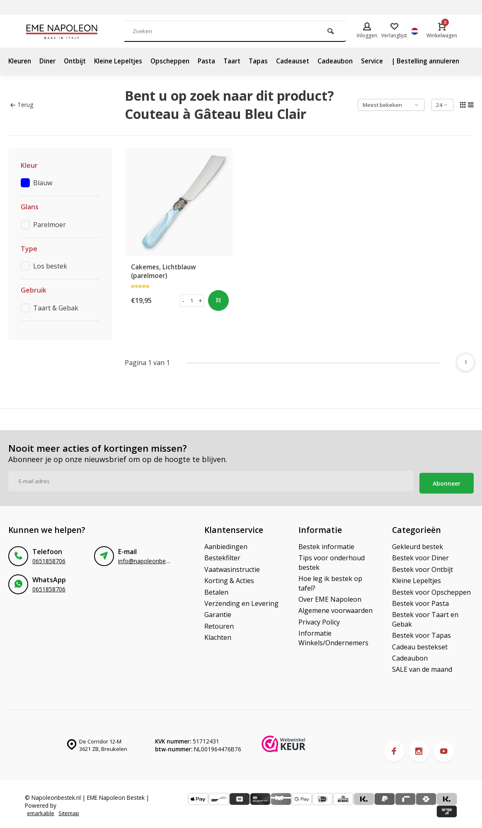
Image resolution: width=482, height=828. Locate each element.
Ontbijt (80, 60)
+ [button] (201, 300)
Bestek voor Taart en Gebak (425, 617)
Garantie (217, 612)
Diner (50, 60)
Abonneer (446, 481)
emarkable (41, 811)
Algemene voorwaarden (335, 608)
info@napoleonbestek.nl (150, 559)
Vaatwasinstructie (232, 567)
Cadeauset (307, 60)
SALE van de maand (422, 667)
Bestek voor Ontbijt (422, 567)
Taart (245, 60)
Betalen (216, 590)
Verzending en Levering (241, 601)
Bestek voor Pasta (420, 601)
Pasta (218, 60)
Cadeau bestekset (420, 644)
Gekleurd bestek (417, 544)
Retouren (219, 624)
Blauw (42, 182)
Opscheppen (180, 60)
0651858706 (48, 559)
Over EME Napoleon (329, 597)
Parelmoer (49, 224)
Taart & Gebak (55, 307)
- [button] (183, 300)
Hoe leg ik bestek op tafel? (330, 581)
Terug (21, 105)
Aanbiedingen (225, 544)
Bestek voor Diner (420, 555)
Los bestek (50, 266)
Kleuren (21, 60)
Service (390, 60)
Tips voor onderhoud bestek (331, 560)
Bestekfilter (222, 555)
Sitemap (70, 811)
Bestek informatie (326, 544)
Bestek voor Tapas (421, 633)
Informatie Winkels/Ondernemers (333, 636)
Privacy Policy (319, 620)
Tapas (272, 60)
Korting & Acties (229, 578)
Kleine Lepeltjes (126, 60)
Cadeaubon (351, 60)
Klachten (217, 635)
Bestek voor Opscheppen (431, 590)
